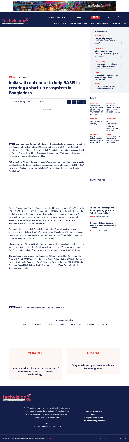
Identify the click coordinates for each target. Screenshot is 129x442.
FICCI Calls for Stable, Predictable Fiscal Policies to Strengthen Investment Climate (106, 41)
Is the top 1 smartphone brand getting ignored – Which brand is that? (102, 210)
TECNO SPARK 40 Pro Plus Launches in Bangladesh (105, 87)
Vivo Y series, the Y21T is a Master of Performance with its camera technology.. (36, 371)
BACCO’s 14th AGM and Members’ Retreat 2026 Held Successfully (113, 139)
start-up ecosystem (56, 307)
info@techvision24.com (93, 418)
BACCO (108, 134)
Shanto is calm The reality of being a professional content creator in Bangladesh (106, 66)
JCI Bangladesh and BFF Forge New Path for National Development (106, 77)
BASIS (18, 307)
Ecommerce (99, 48)
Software (93, 118)
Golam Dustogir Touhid (23, 102)
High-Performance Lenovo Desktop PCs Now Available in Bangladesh (96, 139)
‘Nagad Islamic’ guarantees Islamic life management (93, 367)
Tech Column (100, 61)
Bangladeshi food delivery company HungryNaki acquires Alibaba (103, 225)
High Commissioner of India (34, 307)
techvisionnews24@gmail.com (94, 421)
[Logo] (7, 21)
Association (99, 35)
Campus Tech (94, 134)
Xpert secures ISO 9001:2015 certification (96, 123)
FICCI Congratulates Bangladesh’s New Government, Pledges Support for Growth (112, 125)
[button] (108, 16)
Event (97, 72)
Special (13, 77)
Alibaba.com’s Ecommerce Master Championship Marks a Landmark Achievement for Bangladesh (106, 54)
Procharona (47, 438)
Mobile (97, 83)
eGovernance (111, 118)
